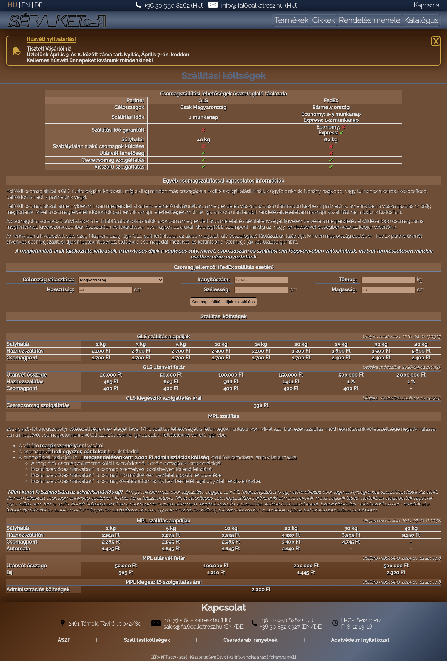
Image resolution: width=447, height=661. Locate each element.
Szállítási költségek (147, 640)
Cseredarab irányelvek (250, 640)
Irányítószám (213, 280)
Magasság (343, 290)
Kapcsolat (427, 5)
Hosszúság (60, 290)
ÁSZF (64, 640)
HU (12, 5)
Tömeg (347, 280)
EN (25, 5)
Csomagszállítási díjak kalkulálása (223, 301)
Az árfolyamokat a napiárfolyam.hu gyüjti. (262, 657)
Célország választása (48, 280)
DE (38, 5)
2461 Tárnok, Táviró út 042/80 (104, 623)
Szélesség (216, 290)
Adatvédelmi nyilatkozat (360, 640)
